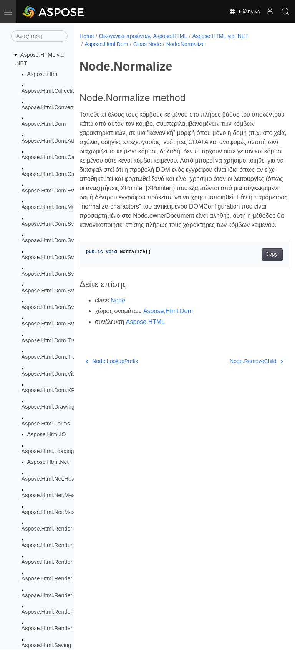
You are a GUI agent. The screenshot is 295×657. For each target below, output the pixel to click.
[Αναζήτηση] (39, 36)
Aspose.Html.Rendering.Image (59, 578)
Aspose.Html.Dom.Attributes (56, 141)
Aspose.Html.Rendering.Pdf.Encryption (70, 612)
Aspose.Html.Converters (51, 107)
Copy (257, 273)
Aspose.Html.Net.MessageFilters (62, 495)
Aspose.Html (43, 74)
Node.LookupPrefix (112, 379)
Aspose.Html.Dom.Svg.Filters (58, 290)
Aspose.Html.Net (48, 462)
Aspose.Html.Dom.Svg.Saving (59, 323)
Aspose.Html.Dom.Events (53, 190)
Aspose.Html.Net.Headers (53, 479)
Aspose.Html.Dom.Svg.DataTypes (63, 257)
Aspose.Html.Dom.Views (52, 374)
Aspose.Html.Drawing (48, 407)
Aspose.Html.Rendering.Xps (56, 628)
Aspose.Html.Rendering (51, 529)
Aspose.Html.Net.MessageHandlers (65, 512)
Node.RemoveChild (241, 379)
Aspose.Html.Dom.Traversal (56, 340)
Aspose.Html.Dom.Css (49, 174)
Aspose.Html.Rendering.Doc (56, 545)
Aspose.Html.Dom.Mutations (56, 207)
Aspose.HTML (145, 340)
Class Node (147, 44)
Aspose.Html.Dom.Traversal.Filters (64, 357)
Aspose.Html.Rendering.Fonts (58, 562)
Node (118, 318)
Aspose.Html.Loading (48, 451)
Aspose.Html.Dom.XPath (52, 390)
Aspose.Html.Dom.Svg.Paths (57, 307)
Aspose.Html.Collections (51, 91)
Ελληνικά (244, 11)
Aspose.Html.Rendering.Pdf (56, 595)
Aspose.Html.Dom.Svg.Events (59, 274)
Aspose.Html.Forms (46, 423)
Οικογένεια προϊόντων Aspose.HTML (143, 36)
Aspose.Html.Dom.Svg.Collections (64, 240)
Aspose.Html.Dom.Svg (49, 224)
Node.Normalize (185, 44)
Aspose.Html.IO (46, 434)
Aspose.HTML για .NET (220, 36)
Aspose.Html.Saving (46, 645)
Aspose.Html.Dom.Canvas (54, 157)
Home (87, 36)
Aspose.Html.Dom (44, 124)
